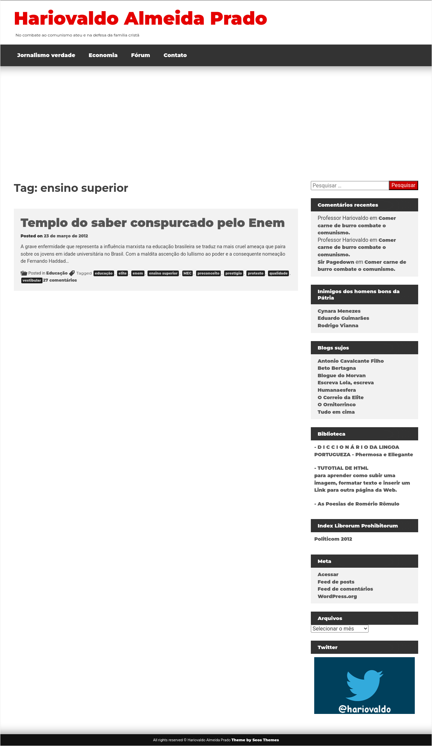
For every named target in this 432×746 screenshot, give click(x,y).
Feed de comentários (345, 589)
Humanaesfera (337, 390)
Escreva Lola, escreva (346, 383)
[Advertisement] (216, 117)
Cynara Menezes (339, 311)
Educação (57, 273)
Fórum (140, 55)
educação (104, 273)
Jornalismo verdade (46, 55)
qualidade (278, 273)
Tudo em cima (336, 412)
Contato (175, 55)
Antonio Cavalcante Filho (351, 361)
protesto (255, 273)
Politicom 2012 (333, 539)
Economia (103, 55)
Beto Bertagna (337, 368)
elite (122, 273)
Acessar (328, 574)
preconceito (208, 273)
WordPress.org (337, 596)
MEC (188, 273)
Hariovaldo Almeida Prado (140, 18)
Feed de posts (336, 582)
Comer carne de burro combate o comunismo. (357, 225)
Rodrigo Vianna (338, 326)
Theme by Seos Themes (255, 740)
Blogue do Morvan (342, 375)
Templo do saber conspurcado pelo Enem (153, 222)
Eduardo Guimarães (343, 318)
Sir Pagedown (336, 262)
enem (138, 273)
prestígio (233, 273)
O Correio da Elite (340, 397)
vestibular (32, 280)
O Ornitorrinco (337, 405)
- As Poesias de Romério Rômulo (356, 504)
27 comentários (60, 280)
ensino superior (163, 273)
